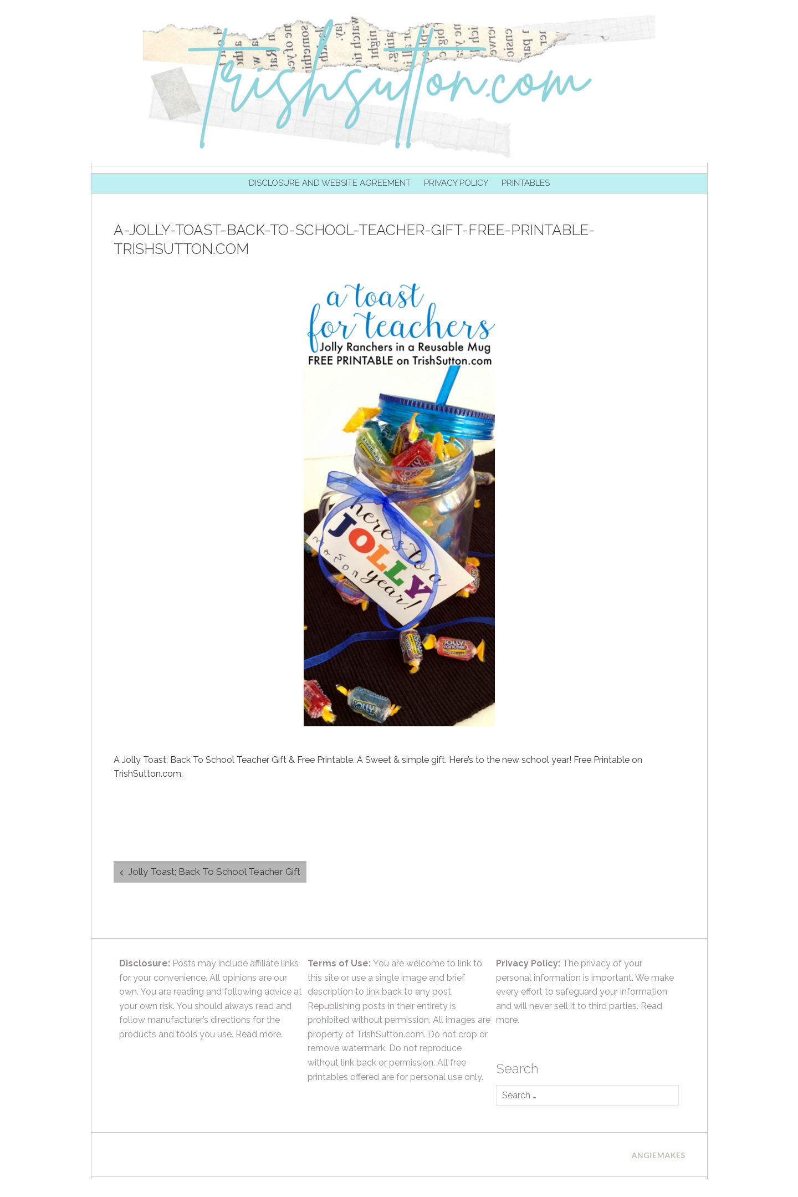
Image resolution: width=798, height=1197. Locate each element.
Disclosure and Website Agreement (330, 183)
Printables (526, 183)
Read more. (259, 1034)
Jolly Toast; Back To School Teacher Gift (214, 871)
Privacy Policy (456, 183)
